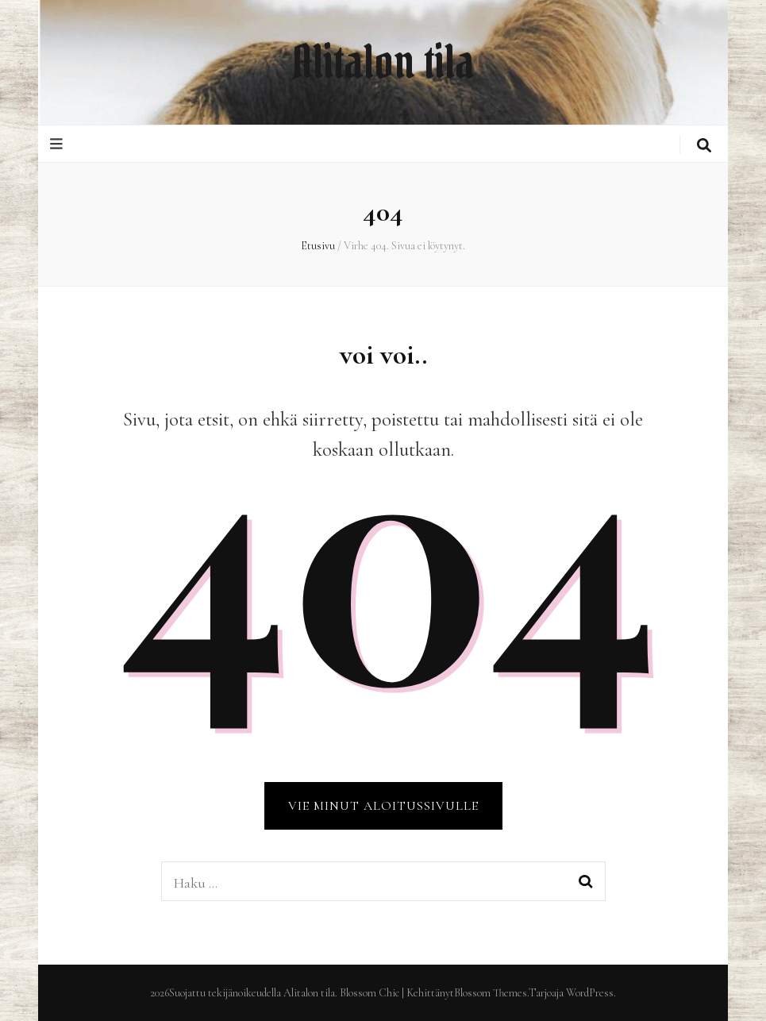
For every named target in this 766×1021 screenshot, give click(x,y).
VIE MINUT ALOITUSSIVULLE (383, 806)
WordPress (590, 993)
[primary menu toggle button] (58, 144)
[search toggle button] (704, 145)
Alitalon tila (383, 62)
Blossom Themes (490, 993)
